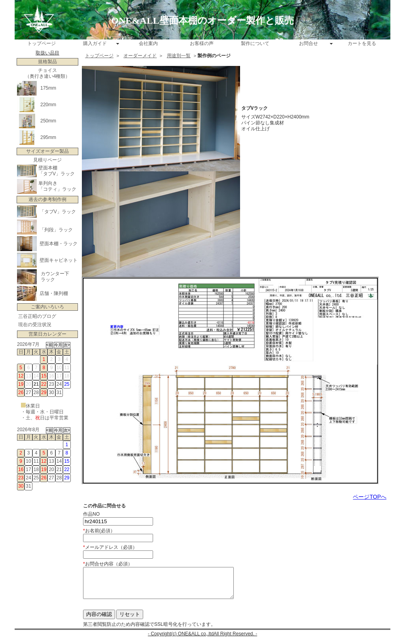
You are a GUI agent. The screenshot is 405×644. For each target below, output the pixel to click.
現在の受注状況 (34, 324)
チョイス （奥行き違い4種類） (47, 73)
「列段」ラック (56, 230)
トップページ (41, 43)
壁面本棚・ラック (59, 243)
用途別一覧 (179, 55)
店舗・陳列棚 (54, 293)
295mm (48, 137)
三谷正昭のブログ (37, 316)
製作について (255, 43)
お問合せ (308, 43)
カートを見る (362, 43)
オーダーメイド (140, 55)
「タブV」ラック (56, 173)
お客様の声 (202, 43)
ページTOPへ (369, 497)
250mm (48, 121)
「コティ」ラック (57, 189)
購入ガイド (95, 43)
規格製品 (47, 61)
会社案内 (148, 43)
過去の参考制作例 (47, 199)
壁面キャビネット (59, 260)
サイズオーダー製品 (47, 151)
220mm (48, 104)
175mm (48, 88)
